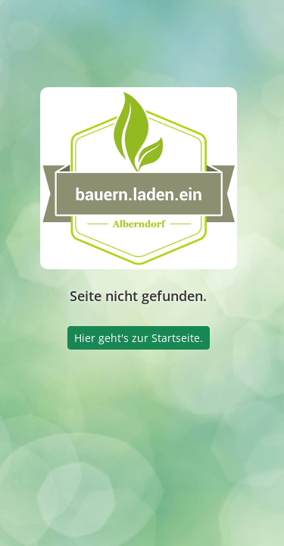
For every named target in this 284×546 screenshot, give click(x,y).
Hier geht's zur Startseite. (138, 338)
